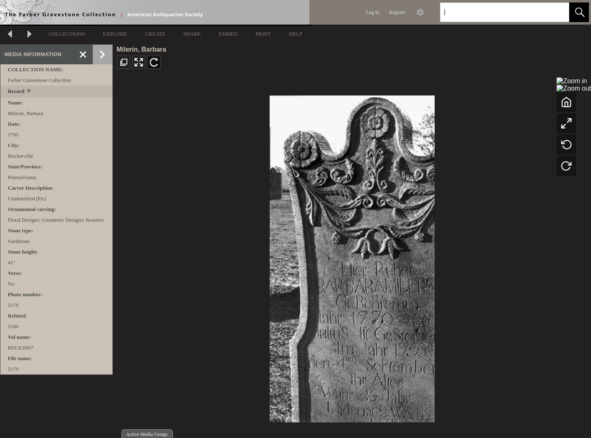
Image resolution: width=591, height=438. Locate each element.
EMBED (228, 34)
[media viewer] (352, 256)
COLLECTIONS (66, 34)
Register (397, 12)
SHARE (192, 34)
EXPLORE (115, 34)
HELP (295, 34)
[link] (556, 12)
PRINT (263, 34)
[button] (579, 12)
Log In (372, 12)
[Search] (494, 12)
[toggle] (29, 92)
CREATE (155, 34)
